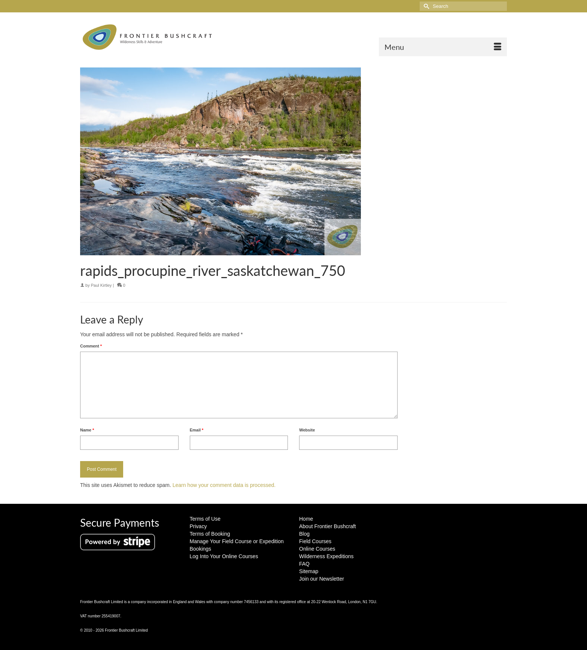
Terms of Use (205, 519)
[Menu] (443, 46)
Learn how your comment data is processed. (224, 485)
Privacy (198, 526)
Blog (304, 534)
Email (197, 430)
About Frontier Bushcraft (327, 526)
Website (307, 430)
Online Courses (317, 549)
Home (306, 519)
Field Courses (315, 541)
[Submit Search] (425, 6)
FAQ (304, 564)
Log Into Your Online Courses (224, 556)
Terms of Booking (210, 534)
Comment (91, 346)
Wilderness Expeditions (326, 556)
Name (87, 430)
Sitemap (308, 571)
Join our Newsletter (321, 579)
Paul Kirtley (101, 285)
